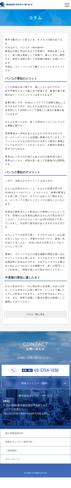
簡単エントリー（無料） (35, 383)
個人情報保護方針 (14, 433)
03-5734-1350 (40, 370)
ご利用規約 (11, 450)
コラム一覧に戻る (35, 314)
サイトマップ (12, 459)
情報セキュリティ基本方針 (19, 441)
